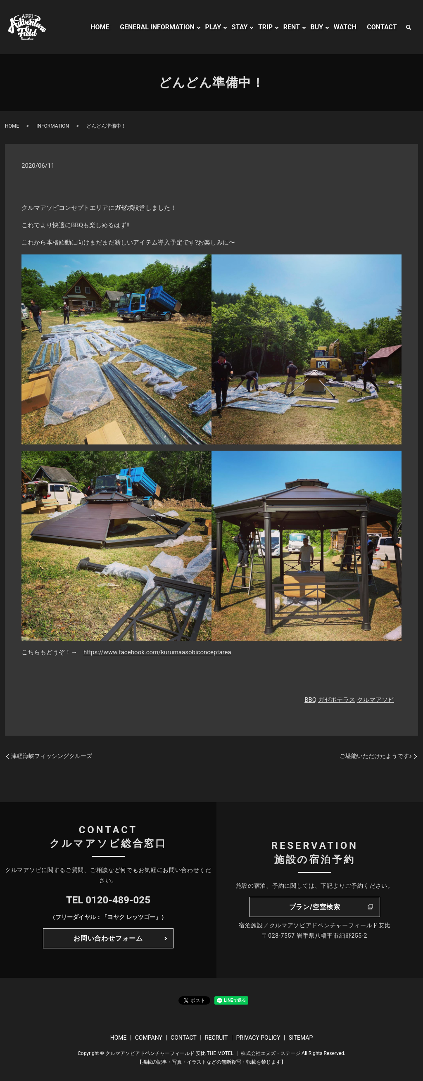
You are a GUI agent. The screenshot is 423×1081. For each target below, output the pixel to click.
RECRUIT (216, 1037)
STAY (240, 27)
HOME (99, 27)
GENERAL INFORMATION (157, 27)
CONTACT (382, 27)
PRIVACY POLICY (258, 1037)
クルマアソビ (375, 699)
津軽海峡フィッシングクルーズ (51, 756)
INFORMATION (52, 126)
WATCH (345, 27)
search (408, 27)
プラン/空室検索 (314, 907)
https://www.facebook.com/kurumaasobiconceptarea (157, 652)
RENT (291, 27)
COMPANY (148, 1037)
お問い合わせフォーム (108, 938)
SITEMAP (301, 1037)
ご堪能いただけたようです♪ (376, 756)
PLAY (213, 27)
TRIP (265, 27)
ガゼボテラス (336, 699)
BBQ (310, 699)
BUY (317, 27)
